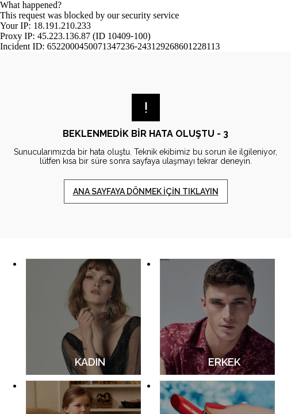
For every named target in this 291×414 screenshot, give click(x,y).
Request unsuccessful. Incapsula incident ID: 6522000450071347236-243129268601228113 (145, 207)
